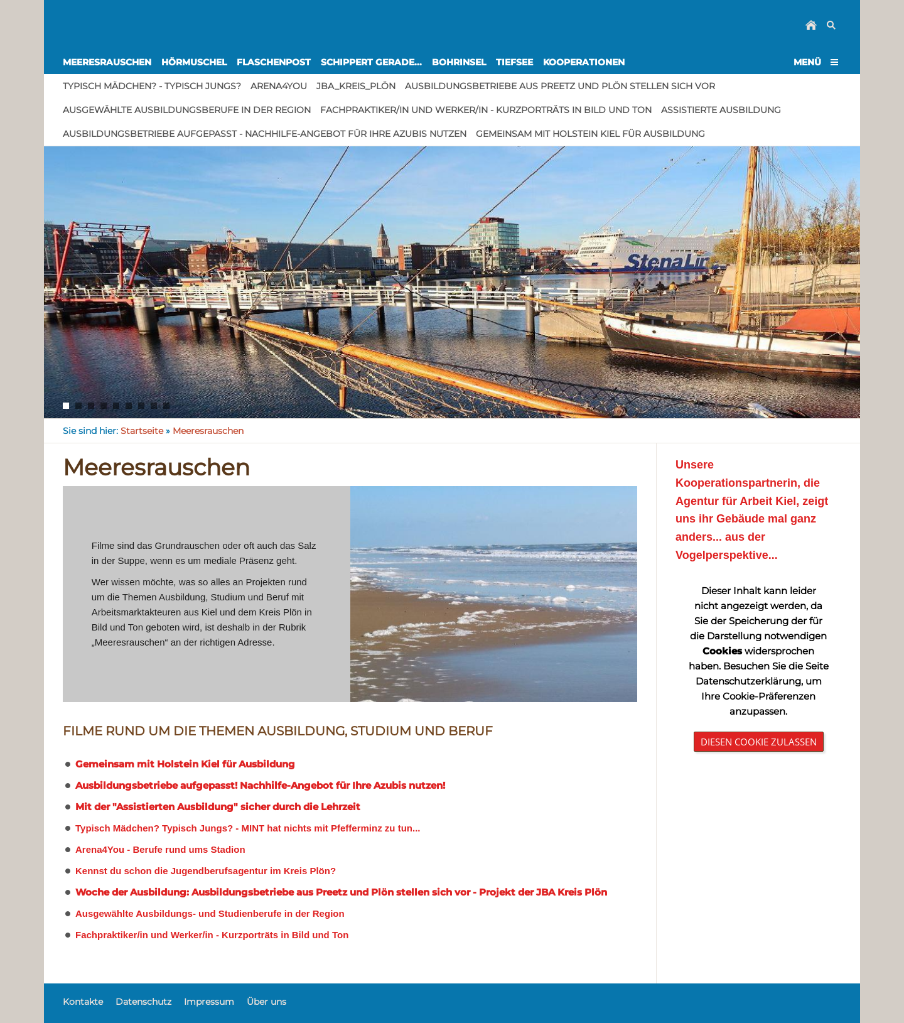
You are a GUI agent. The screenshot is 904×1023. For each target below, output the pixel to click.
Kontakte (83, 1001)
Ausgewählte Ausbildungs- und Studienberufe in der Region (210, 913)
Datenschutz (143, 1001)
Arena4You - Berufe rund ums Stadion (160, 849)
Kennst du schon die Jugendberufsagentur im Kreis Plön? (205, 870)
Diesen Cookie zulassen (759, 741)
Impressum (209, 1001)
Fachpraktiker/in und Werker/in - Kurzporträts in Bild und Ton (211, 934)
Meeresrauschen (208, 430)
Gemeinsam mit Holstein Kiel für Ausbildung (185, 764)
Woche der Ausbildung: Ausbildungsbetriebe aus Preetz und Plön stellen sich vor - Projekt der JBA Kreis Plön (341, 892)
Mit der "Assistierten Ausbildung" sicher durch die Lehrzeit (217, 807)
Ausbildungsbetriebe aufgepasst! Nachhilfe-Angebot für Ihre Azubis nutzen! (260, 785)
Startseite (142, 430)
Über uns (266, 1001)
